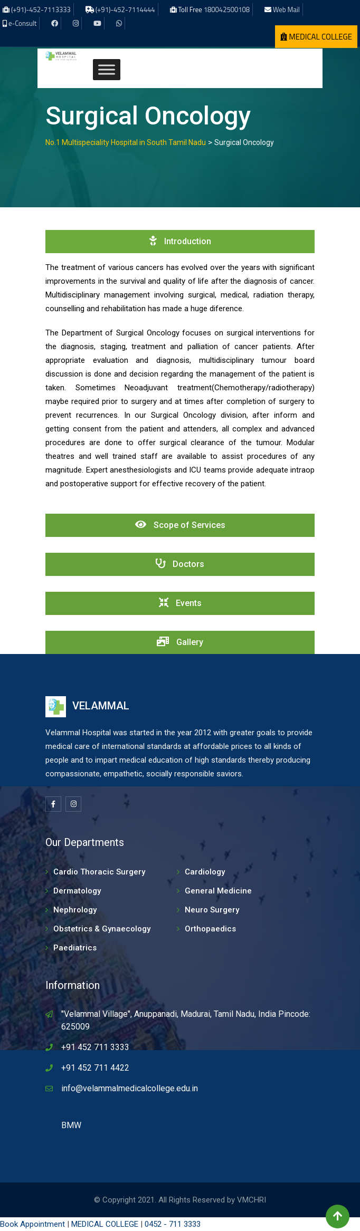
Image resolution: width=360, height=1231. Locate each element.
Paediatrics (75, 948)
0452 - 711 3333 (173, 1224)
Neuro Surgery (212, 910)
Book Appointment (32, 1224)
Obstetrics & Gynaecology (101, 929)
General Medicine (218, 891)
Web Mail (286, 9)
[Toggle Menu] (106, 69)
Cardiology (205, 872)
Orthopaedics (210, 929)
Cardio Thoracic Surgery (99, 872)
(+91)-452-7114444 (125, 9)
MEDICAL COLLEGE (316, 37)
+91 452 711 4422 (95, 1068)
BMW (71, 1125)
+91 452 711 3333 (95, 1047)
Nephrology (75, 910)
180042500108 (227, 9)
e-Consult (22, 23)
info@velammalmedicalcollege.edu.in (129, 1088)
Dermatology (77, 891)
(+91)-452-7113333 (41, 9)
